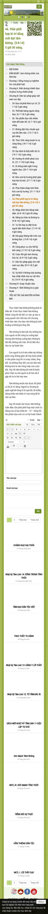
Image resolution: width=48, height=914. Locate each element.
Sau (21, 22)
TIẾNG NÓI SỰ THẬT (24, 814)
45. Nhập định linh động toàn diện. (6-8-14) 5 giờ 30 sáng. (25, 212)
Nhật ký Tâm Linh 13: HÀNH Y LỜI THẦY (24, 665)
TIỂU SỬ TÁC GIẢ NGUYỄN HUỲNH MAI (24, 297)
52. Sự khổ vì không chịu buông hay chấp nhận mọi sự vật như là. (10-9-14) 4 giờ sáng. (26, 276)
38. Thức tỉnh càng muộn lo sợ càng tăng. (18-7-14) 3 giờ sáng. (26, 143)
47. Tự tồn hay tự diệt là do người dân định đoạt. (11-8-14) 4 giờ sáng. (26, 228)
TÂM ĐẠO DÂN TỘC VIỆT (24, 607)
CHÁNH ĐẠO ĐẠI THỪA (23, 545)
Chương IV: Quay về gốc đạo (22, 283)
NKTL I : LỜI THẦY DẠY (24, 872)
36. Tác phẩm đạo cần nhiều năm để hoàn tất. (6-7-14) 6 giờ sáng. (26, 122)
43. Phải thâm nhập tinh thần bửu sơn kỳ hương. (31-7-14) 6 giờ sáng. (26, 191)
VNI (39, 425)
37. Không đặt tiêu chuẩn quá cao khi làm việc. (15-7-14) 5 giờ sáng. (25, 132)
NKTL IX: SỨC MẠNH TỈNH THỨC (24, 785)
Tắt (27, 425)
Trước (15, 22)
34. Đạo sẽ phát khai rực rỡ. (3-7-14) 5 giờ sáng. (26, 105)
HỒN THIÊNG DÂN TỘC (24, 843)
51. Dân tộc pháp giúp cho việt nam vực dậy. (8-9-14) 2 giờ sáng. (26, 265)
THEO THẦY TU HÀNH (24, 636)
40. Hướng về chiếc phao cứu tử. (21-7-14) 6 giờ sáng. (25, 160)
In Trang (6, 420)
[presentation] (25, 502)
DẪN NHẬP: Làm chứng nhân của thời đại (24, 75)
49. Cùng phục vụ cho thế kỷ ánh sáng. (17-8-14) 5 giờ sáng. (26, 248)
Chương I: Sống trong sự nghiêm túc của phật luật (24, 82)
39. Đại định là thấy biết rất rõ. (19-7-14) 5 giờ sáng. (26, 153)
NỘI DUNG (13, 69)
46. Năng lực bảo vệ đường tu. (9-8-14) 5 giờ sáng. (26, 219)
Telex (33, 425)
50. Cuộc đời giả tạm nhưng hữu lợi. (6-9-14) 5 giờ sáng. (25, 256)
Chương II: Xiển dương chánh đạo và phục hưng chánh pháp (24, 90)
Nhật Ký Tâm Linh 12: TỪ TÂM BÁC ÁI (24, 694)
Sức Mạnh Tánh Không (15, 64)
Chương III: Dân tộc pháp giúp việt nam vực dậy (24, 97)
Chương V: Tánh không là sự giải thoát (24, 289)
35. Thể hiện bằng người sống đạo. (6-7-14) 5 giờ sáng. (25, 112)
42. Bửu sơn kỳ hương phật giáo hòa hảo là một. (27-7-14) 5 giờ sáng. (26, 180)
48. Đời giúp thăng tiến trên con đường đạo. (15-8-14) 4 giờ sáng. (26, 239)
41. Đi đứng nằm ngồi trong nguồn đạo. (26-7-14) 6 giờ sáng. (24, 169)
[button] (39, 6)
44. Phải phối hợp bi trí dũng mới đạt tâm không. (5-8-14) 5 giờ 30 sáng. (26, 202)
